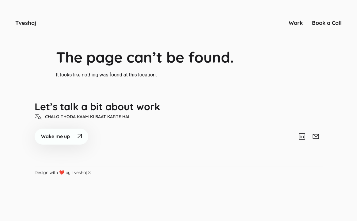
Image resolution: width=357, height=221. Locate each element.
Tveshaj (25, 22)
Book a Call (327, 22)
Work (296, 22)
